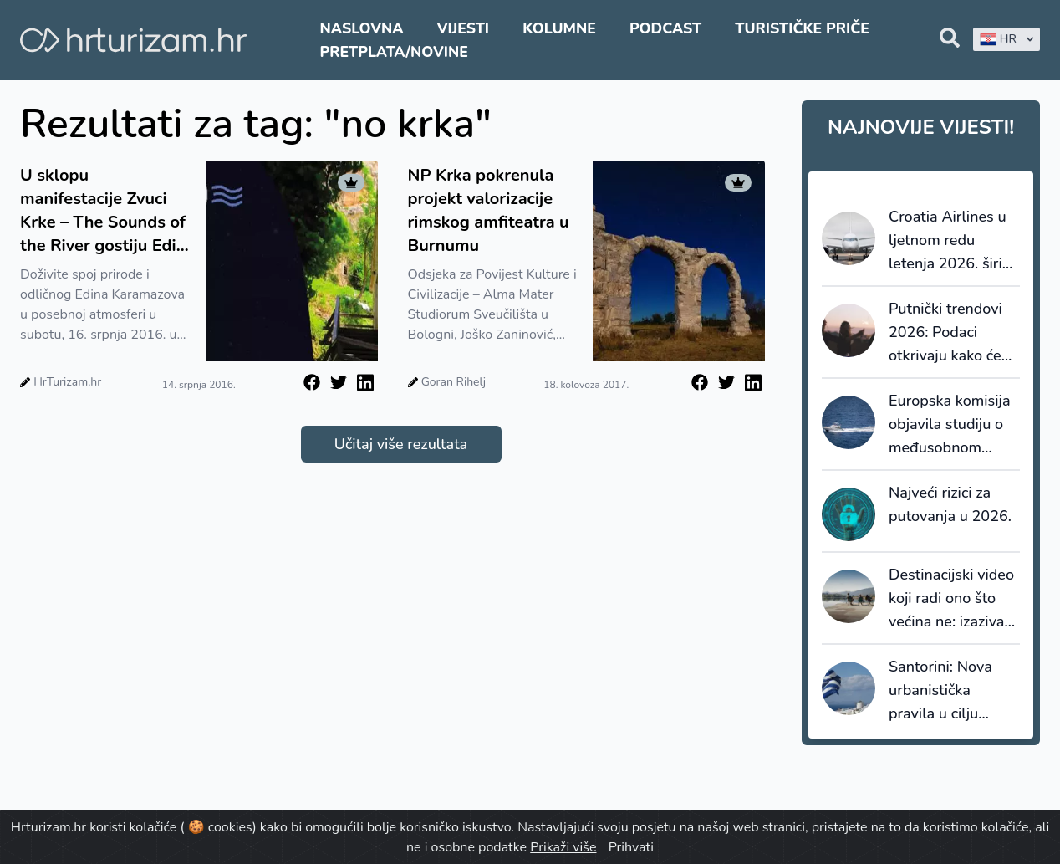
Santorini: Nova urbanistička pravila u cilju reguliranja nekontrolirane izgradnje (940, 691)
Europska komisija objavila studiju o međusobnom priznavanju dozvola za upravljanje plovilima (950, 425)
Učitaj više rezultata (400, 444)
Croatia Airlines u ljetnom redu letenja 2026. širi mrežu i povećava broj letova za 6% (947, 241)
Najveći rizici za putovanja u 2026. (950, 504)
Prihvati (631, 847)
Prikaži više (563, 847)
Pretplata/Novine (394, 52)
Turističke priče (802, 28)
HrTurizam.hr (67, 382)
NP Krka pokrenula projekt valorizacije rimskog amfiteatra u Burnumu (488, 210)
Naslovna (362, 28)
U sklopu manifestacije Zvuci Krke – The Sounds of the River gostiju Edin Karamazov (103, 211)
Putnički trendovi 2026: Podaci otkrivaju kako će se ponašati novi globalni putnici (945, 333)
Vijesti (463, 28)
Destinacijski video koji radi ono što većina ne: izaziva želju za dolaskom (951, 599)
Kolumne (559, 28)
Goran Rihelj (453, 382)
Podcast (665, 28)
